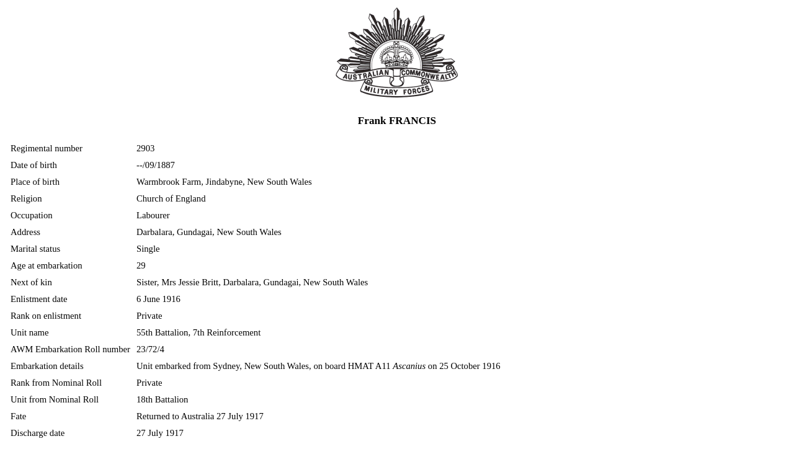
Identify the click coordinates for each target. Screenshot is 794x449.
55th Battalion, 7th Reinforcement (198, 332)
